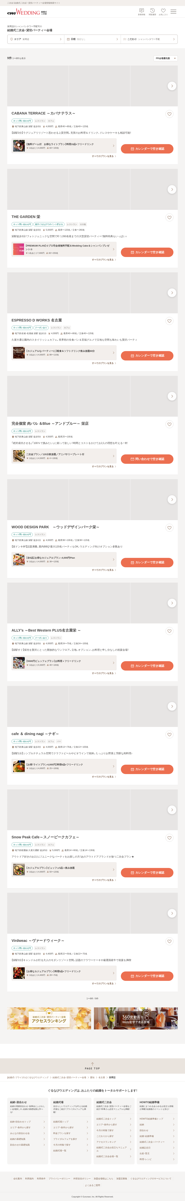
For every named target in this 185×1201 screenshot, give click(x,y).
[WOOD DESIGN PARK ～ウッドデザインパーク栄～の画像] (92, 499)
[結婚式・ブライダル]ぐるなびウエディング (28, 1077)
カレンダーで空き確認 (147, 149)
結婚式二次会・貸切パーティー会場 (69, 1077)
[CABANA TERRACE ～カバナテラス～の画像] (92, 86)
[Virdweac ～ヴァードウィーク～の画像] (92, 913)
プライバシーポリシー (59, 1178)
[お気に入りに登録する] (169, 114)
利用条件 (41, 1178)
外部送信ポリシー (82, 1178)
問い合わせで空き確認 (147, 459)
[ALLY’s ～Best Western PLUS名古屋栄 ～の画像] (92, 603)
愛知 (92, 1077)
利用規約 (29, 1178)
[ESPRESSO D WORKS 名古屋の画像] (92, 292)
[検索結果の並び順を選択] (166, 58)
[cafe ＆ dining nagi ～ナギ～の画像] (92, 706)
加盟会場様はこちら (103, 1178)
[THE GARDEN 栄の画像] (92, 189)
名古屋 (101, 1077)
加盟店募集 (121, 1178)
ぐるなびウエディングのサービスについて (150, 1178)
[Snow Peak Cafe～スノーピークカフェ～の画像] (92, 809)
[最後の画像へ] (172, 86)
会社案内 (17, 1178)
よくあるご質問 (92, 1185)
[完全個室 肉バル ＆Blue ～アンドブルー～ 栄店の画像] (92, 396)
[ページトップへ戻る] (92, 1066)
